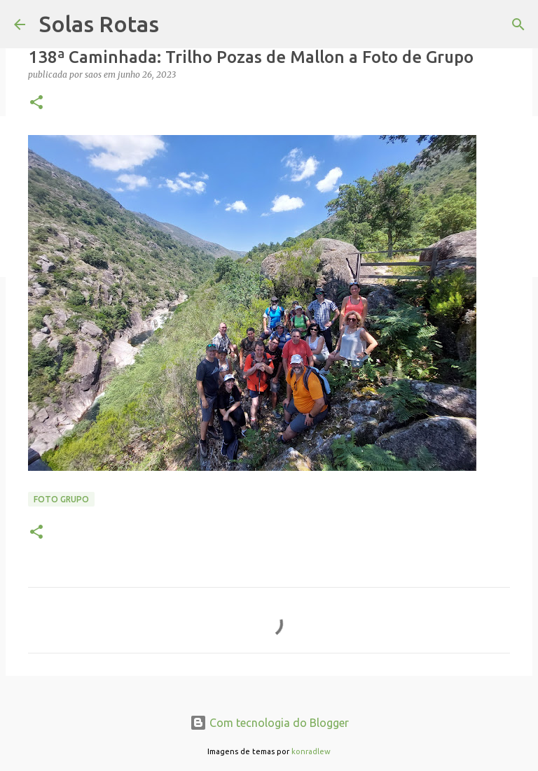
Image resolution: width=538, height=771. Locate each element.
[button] (36, 103)
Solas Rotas (99, 23)
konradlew (311, 751)
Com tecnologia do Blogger (269, 722)
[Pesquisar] (518, 24)
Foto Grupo (61, 499)
